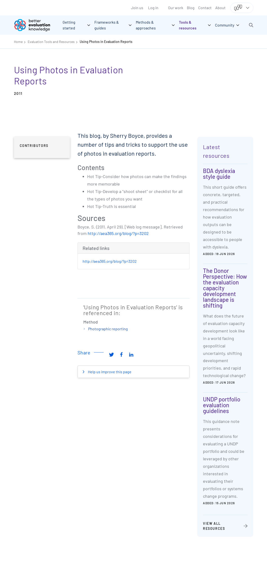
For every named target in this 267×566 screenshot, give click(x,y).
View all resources (214, 526)
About (220, 7)
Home (18, 42)
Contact (205, 7)
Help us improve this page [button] (109, 371)
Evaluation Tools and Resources (51, 42)
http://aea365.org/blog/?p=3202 (118, 233)
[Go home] (35, 25)
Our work (175, 7)
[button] (251, 25)
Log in (153, 7)
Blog (191, 7)
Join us (137, 7)
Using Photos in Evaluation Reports (106, 42)
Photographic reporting (108, 328)
